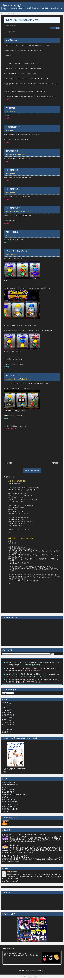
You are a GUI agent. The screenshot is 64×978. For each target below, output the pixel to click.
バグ (3, 727)
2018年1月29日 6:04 (26, 538)
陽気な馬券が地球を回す (10, 809)
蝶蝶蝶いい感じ (15, 845)
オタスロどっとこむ (9, 799)
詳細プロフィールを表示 (10, 881)
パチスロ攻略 (6, 712)
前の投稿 (55, 463)
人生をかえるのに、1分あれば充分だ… (15, 794)
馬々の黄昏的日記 (8, 792)
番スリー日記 (6, 720)
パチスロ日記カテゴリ (32, 470)
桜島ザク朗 (12, 538)
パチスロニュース (8, 722)
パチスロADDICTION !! (10, 785)
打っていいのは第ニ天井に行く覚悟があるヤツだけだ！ (28, 834)
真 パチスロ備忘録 (8, 789)
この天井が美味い (8, 729)
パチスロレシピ (11, 5)
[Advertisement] (32, 445)
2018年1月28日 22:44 (19, 481)
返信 (9, 532)
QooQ (35, 977)
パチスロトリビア (8, 724)
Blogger (42, 971)
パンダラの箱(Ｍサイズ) (10, 802)
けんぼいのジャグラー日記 (11, 804)
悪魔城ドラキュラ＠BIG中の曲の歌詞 (14, 856)
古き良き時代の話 (8, 715)
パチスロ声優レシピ (9, 782)
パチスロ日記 (55, 28)
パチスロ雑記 (6, 710)
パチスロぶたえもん (9, 806)
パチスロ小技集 (7, 717)
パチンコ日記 (6, 705)
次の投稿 (9, 463)
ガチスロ (5, 787)
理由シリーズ (6, 732)
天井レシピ (6, 708)
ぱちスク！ (6, 811)
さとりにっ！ (6, 797)
